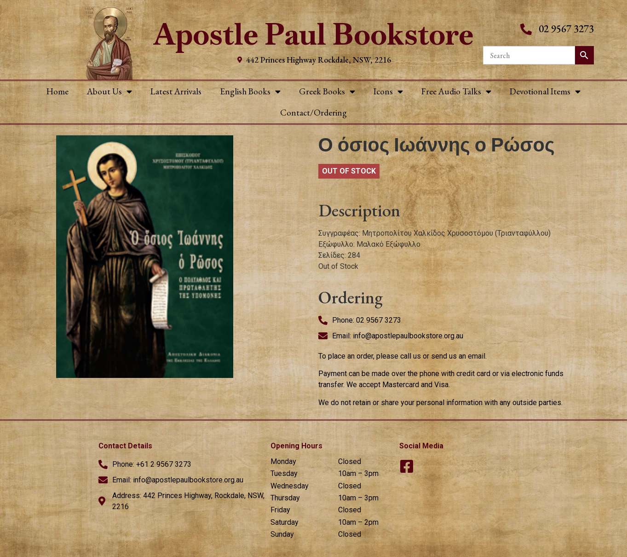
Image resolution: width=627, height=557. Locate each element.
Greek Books (327, 91)
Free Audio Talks (456, 91)
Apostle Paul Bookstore (313, 34)
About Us (109, 91)
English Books (250, 91)
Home (57, 91)
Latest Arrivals (175, 91)
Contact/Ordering (313, 112)
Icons (388, 91)
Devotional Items (545, 91)
